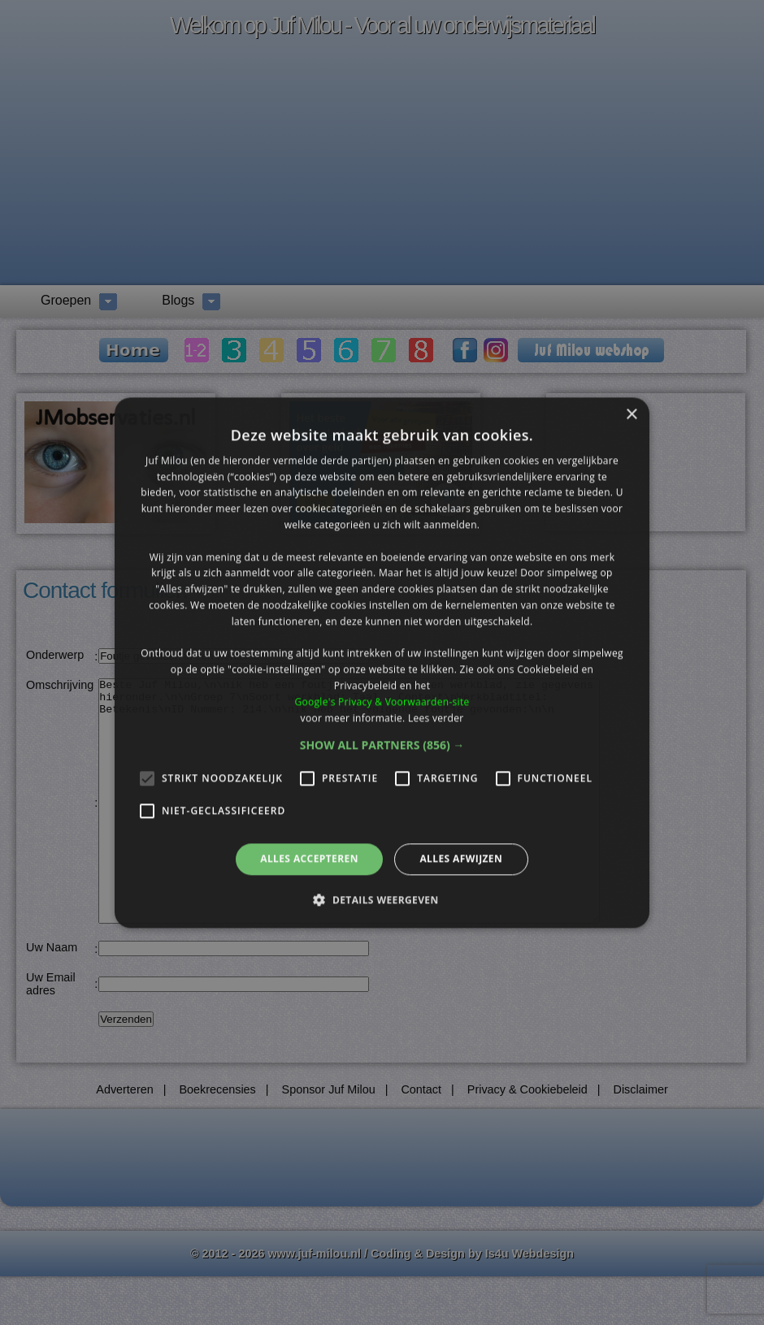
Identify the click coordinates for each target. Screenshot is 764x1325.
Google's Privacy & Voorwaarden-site (381, 701)
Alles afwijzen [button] (460, 859)
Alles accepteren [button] (309, 859)
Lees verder (436, 718)
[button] (382, 745)
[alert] (382, 662)
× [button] (631, 415)
